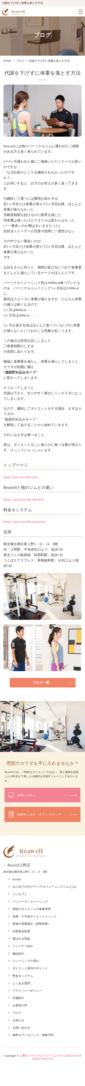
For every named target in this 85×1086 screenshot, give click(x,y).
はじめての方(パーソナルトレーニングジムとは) (44, 886)
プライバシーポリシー (27, 990)
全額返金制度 (21, 931)
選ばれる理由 (21, 938)
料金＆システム (22, 975)
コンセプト (19, 894)
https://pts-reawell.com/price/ (24, 521)
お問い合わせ (21, 1027)
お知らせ (18, 1020)
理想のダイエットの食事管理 (31, 909)
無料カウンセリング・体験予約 (33, 1035)
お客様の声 (19, 1005)
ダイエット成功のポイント (30, 968)
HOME (16, 879)
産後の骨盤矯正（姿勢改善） (31, 923)
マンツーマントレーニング (30, 901)
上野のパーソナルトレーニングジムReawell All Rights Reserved (50, 1057)
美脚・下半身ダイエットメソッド (34, 916)
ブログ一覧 (40, 682)
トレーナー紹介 (22, 946)
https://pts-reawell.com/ (20, 477)
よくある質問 (21, 983)
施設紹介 (18, 953)
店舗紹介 (18, 998)
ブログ (16, 1013)
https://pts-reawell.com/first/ (24, 499)
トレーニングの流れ (25, 960)
